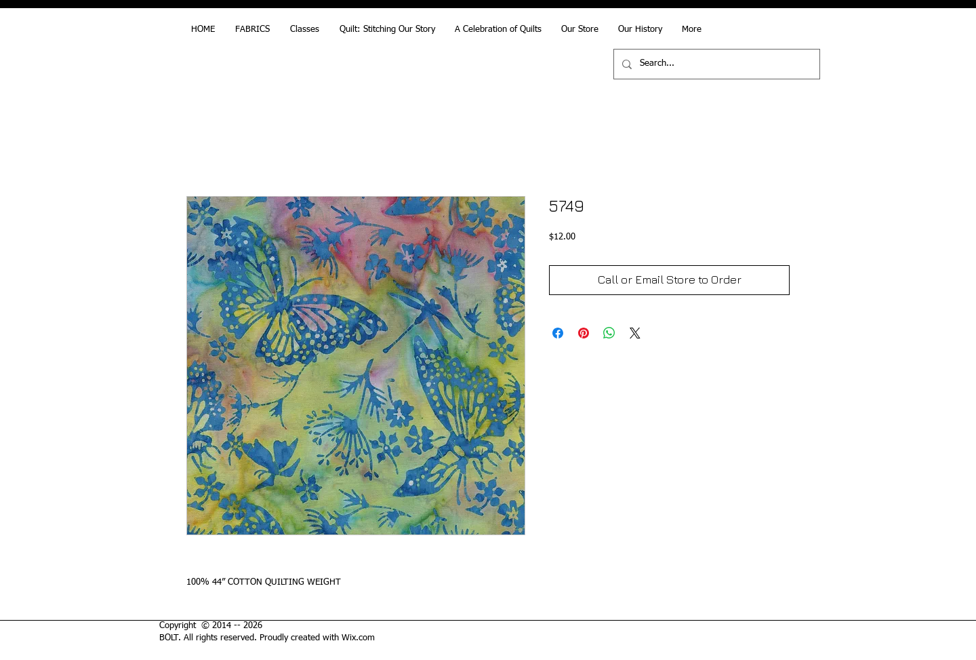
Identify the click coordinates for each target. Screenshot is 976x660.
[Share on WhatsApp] (609, 333)
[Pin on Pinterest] (583, 333)
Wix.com (358, 638)
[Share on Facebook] (558, 333)
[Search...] (715, 64)
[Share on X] (635, 333)
